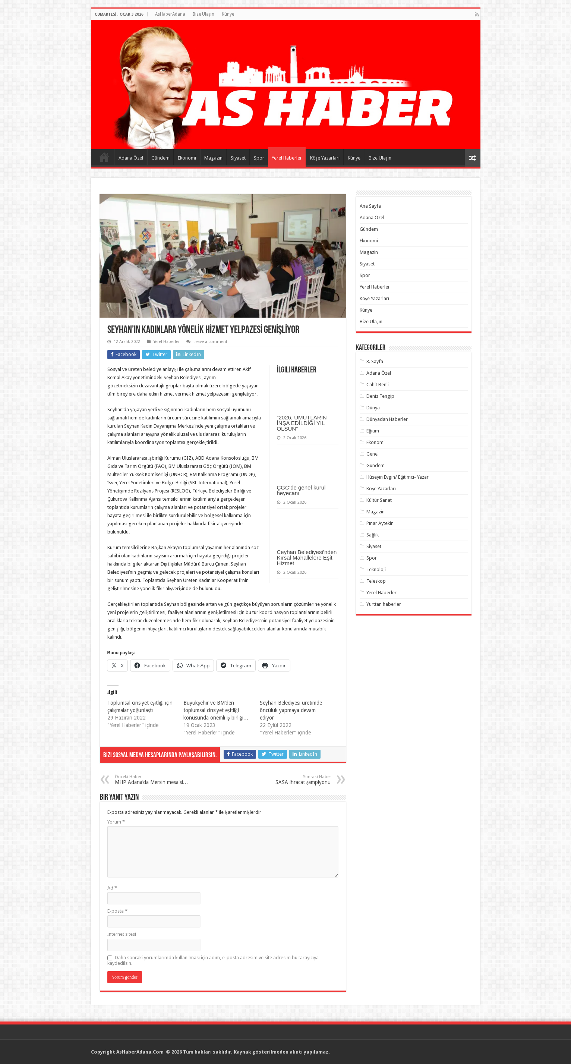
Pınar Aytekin (380, 523)
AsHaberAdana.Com (140, 1052)
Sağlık (372, 535)
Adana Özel (131, 158)
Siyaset (238, 158)
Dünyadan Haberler (387, 419)
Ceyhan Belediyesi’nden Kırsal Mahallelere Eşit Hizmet (307, 557)
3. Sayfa (374, 361)
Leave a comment (210, 341)
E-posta (117, 911)
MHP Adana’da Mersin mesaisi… (153, 779)
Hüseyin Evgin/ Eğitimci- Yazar (397, 477)
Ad (112, 888)
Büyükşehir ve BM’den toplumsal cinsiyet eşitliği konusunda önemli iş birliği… (215, 710)
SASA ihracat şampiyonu (293, 779)
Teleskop (376, 581)
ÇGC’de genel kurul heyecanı (301, 490)
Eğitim (372, 431)
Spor (259, 158)
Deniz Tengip (380, 396)
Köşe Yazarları (325, 158)
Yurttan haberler (383, 604)
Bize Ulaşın (203, 14)
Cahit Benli (377, 384)
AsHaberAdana (170, 14)
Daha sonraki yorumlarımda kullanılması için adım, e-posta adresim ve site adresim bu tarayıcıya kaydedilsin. (213, 960)
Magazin (213, 158)
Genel (372, 454)
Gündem (160, 158)
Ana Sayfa (104, 157)
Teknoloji (376, 569)
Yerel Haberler (287, 158)
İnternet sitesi (121, 934)
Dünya (373, 407)
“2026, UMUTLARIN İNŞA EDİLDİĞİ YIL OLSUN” (302, 423)
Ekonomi (187, 158)
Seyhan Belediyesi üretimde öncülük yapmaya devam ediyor (291, 710)
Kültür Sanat (379, 500)
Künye (228, 14)
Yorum (116, 822)
